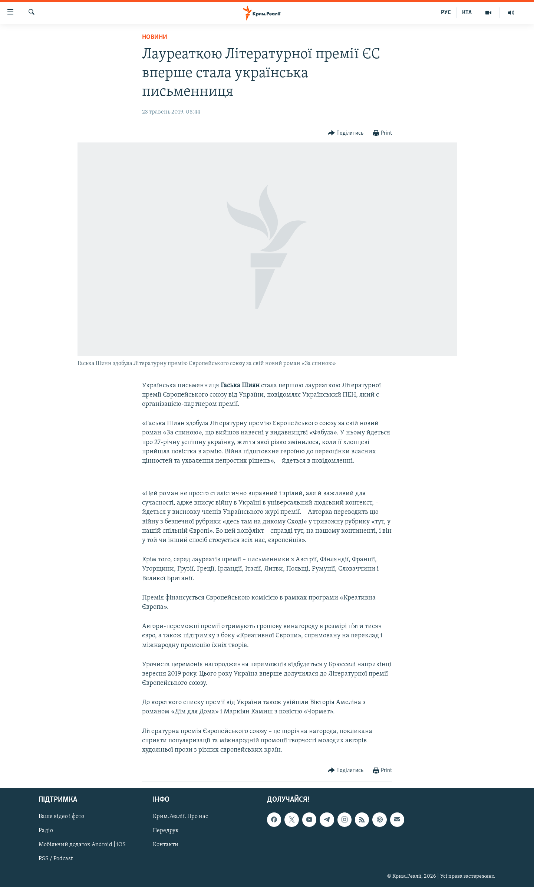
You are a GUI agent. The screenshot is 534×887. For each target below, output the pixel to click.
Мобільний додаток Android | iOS (82, 845)
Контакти (165, 845)
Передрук (166, 831)
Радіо (46, 831)
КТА (467, 13)
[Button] (346, 133)
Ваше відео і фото (61, 817)
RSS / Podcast (56, 859)
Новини (154, 37)
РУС (446, 13)
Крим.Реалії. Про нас (180, 817)
